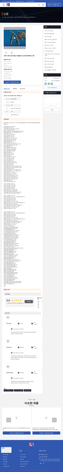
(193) (50, 48)
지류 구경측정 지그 (8, 390)
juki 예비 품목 (27, 390)
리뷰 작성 (29, 301)
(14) (49, 67)
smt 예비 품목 (23, 456)
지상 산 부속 (22, 454)
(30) (50, 70)
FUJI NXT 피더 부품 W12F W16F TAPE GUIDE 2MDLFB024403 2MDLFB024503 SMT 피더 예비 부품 (45, 429)
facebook (43, 463)
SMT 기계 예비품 (23, 464)
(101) (49, 58)
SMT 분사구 (22, 466)
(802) (49, 33)
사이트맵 (5, 464)
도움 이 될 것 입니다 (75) (18, 378)
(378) (49, 45)
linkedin (41, 463)
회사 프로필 (5, 454)
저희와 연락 (5, 461)
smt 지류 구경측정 (18, 390)
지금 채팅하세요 (52, 87)
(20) (49, 64)
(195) (48, 36)
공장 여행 (5, 456)
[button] (8, 420)
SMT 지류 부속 (10, 17)
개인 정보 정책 (6, 466)
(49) (49, 61)
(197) (51, 39)
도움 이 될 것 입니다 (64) (18, 352)
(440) (50, 42)
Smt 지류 (22, 459)
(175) (52, 54)
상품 (5, 17)
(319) (49, 51)
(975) (49, 30)
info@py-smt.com (20, 1)
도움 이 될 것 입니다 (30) (18, 329)
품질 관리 (5, 459)
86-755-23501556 (30, 1)
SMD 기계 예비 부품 (24, 461)
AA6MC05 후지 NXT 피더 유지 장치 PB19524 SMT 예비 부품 (16, 429)
